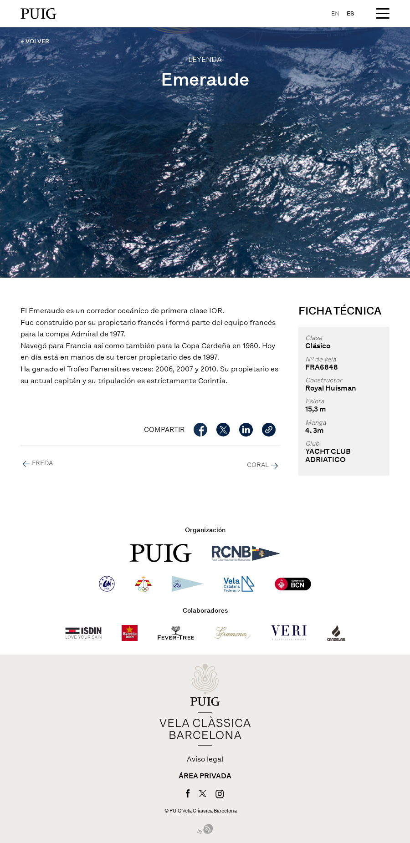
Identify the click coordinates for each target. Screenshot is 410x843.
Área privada (205, 776)
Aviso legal (205, 759)
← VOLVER (34, 41)
